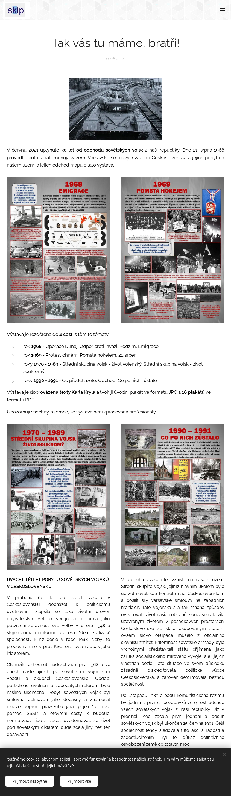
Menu (222, 10)
